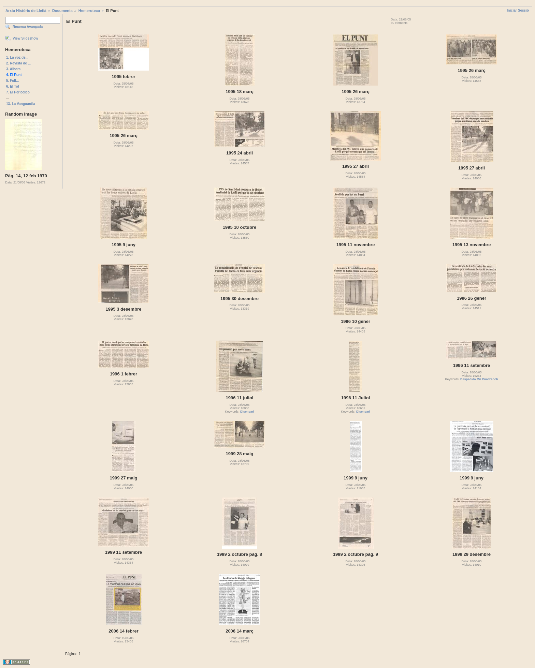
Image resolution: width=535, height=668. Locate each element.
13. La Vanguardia (20, 104)
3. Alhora (13, 69)
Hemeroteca (89, 11)
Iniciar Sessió (518, 10)
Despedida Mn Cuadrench (479, 379)
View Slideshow (25, 38)
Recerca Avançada (28, 27)
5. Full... (12, 81)
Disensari (247, 411)
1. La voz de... (17, 57)
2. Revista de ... (18, 63)
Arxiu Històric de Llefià (25, 11)
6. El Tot (12, 86)
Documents (62, 11)
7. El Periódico (18, 92)
